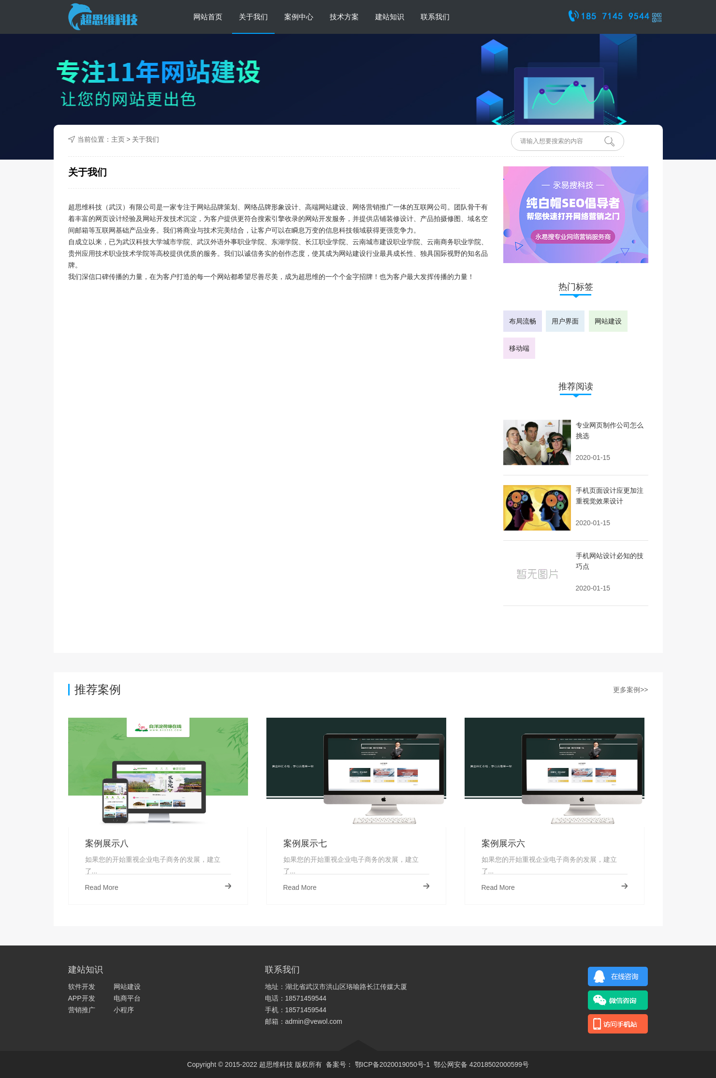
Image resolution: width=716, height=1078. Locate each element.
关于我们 (253, 17)
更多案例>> (630, 690)
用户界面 (565, 321)
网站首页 (207, 17)
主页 (118, 139)
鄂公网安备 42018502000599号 (481, 1064)
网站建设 (608, 321)
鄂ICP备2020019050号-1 (393, 1064)
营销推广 (81, 1010)
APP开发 (81, 998)
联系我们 (435, 17)
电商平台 (127, 998)
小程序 (124, 1010)
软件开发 (81, 986)
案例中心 (298, 17)
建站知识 (389, 17)
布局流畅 (522, 321)
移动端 (519, 348)
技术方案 (344, 17)
